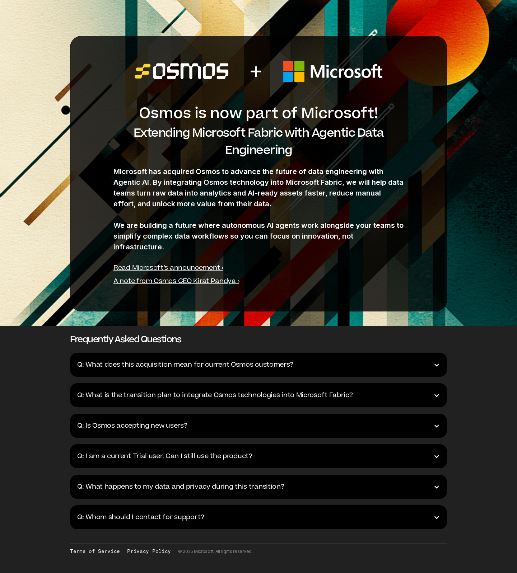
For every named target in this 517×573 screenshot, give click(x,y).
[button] (258, 365)
